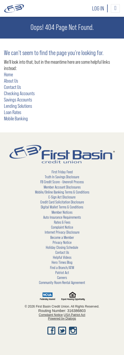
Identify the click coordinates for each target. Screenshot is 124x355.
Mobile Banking (16, 118)
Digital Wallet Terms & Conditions (62, 207)
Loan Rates (12, 112)
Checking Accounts (19, 93)
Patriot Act (62, 273)
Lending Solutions (18, 106)
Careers (62, 278)
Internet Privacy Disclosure (62, 232)
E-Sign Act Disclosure (62, 197)
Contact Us (12, 87)
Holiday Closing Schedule (62, 247)
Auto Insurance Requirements (62, 217)
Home (8, 74)
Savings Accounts (18, 100)
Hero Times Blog (62, 262)
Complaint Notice (62, 227)
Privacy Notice (62, 242)
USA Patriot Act (74, 315)
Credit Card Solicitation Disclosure (62, 202)
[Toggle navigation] (115, 8)
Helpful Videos (62, 257)
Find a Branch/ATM (62, 268)
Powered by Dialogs (62, 318)
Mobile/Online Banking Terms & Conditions (62, 192)
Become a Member (62, 237)
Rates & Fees (62, 222)
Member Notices (62, 212)
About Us (11, 81)
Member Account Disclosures (62, 187)
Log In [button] (98, 9)
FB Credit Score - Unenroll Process (62, 182)
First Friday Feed (62, 172)
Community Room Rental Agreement (62, 283)
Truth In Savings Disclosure (62, 177)
